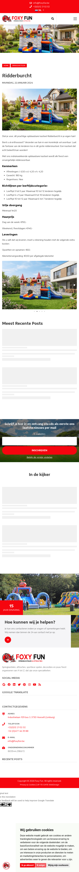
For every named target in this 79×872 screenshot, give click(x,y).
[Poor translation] (7, 804)
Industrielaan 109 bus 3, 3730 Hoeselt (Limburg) (31, 717)
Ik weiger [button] (41, 865)
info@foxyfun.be (16, 741)
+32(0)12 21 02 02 (17, 727)
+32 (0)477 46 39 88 (18, 731)
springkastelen (18, 65)
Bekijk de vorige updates (39, 457)
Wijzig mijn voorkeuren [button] (58, 865)
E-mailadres (39, 434)
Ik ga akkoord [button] (27, 865)
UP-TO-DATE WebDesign (48, 784)
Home (6, 65)
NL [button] (38, 10)
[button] (74, 263)
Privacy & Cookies (27, 784)
